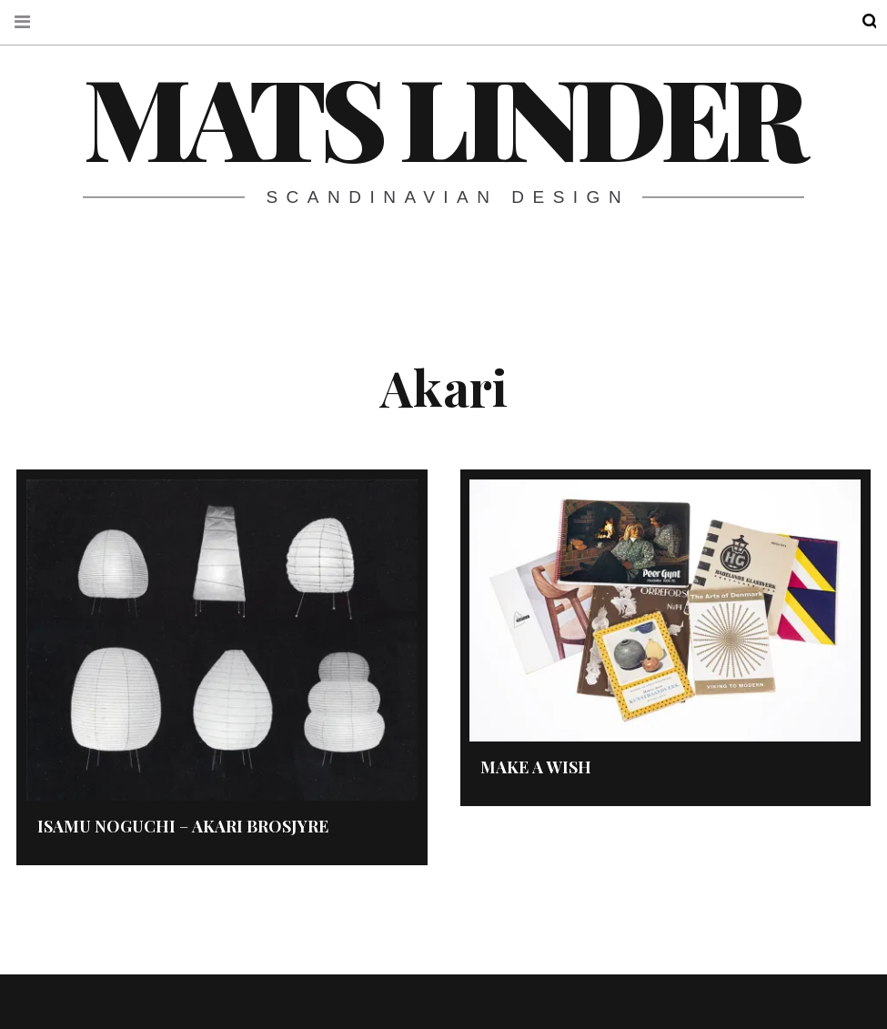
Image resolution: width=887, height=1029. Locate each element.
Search (858, 21)
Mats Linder (442, 115)
